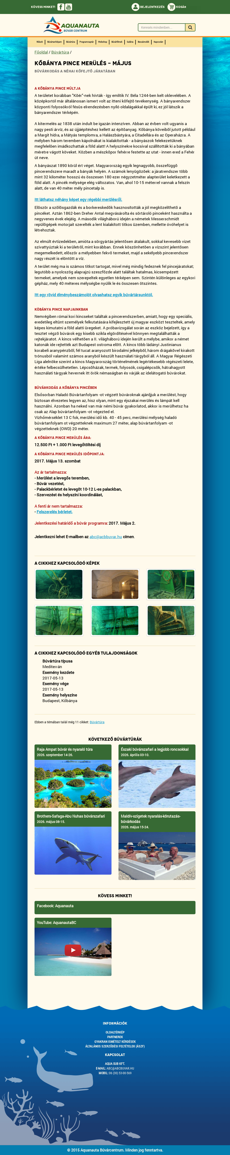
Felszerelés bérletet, (54, 511)
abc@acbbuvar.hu (106, 536)
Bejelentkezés (148, 7)
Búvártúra (60, 52)
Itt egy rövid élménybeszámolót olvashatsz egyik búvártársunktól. (94, 294)
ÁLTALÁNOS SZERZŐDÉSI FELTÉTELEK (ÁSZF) (115, 1046)
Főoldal (41, 52)
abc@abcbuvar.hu (120, 1068)
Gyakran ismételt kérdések (115, 1041)
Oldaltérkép (115, 1032)
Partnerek (115, 1037)
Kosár (176, 7)
